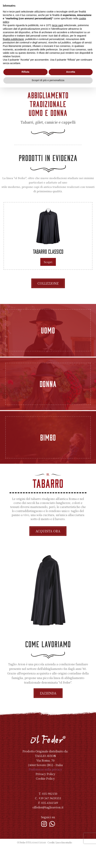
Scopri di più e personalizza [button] (48, 80)
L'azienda (48, 693)
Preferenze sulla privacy (45, 769)
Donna (48, 383)
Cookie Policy (45, 778)
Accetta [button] (70, 71)
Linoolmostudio (64, 842)
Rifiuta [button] (25, 71)
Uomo (48, 330)
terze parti (57, 25)
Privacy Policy (45, 774)
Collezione (48, 283)
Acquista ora (48, 531)
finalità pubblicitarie (13, 39)
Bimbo (48, 437)
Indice (76, 842)
